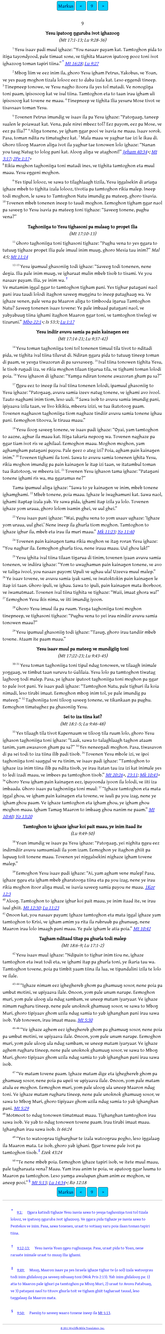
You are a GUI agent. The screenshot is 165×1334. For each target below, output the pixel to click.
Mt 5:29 (21, 1108)
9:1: (19, 1212)
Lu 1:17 (67, 321)
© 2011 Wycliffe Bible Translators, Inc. (83, 1328)
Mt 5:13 (39, 1182)
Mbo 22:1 (32, 321)
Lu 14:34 (57, 1182)
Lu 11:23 (51, 907)
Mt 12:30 (31, 907)
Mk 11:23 (106, 531)
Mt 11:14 (19, 256)
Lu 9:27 (91, 63)
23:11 (132, 774)
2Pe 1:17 (21, 158)
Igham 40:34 (135, 151)
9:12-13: (23, 1248)
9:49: (20, 1270)
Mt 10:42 (142, 928)
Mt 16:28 (73, 63)
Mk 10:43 (149, 774)
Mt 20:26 (114, 774)
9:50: (20, 1313)
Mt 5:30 (85, 1019)
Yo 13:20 (23, 816)
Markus (65, 5)
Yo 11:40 (125, 531)
